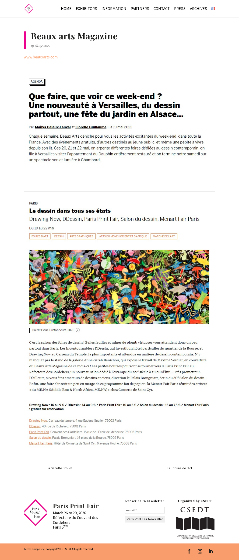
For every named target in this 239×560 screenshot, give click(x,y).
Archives (198, 9)
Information (114, 9)
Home (66, 9)
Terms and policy (34, 549)
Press (180, 9)
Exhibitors (86, 9)
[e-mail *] (145, 510)
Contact (162, 9)
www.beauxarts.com (41, 57)
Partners (140, 9)
